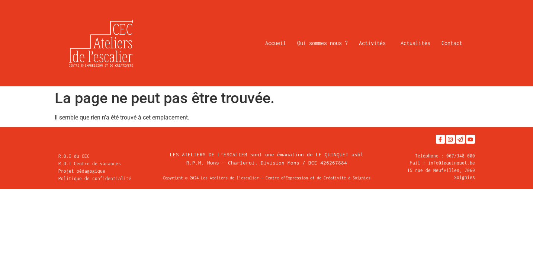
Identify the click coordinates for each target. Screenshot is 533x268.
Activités (374, 43)
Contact (452, 43)
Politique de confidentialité (94, 178)
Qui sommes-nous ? (322, 43)
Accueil (275, 43)
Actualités (415, 43)
